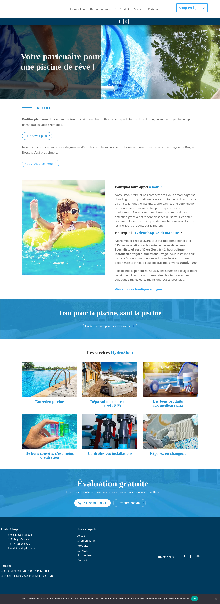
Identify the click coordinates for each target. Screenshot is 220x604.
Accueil (81, 534)
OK (194, 598)
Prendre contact (129, 501)
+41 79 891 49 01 (94, 501)
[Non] (215, 598)
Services (139, 8)
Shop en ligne (78, 8)
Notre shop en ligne (38, 162)
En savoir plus (37, 134)
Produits (125, 8)
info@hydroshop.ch (27, 546)
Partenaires (155, 8)
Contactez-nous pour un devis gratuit (108, 324)
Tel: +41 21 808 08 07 (20, 542)
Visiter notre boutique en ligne (138, 287)
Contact (82, 559)
